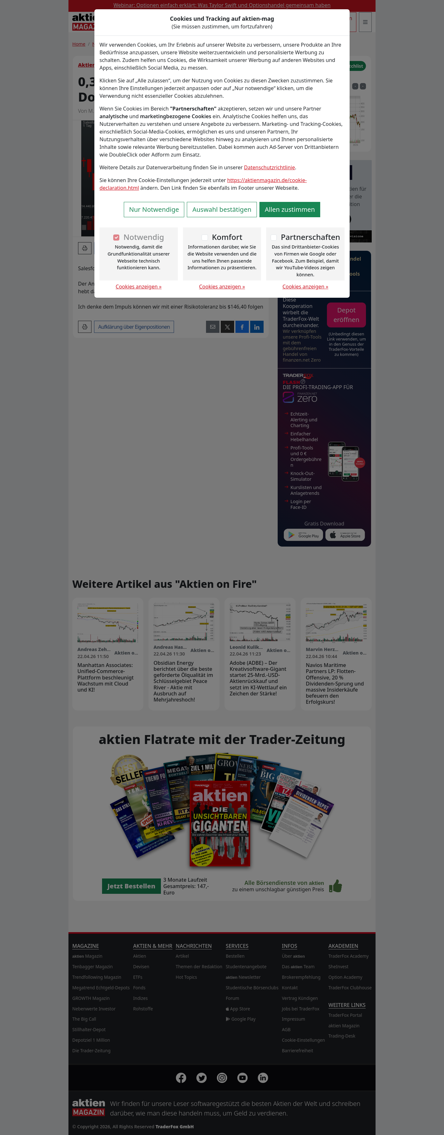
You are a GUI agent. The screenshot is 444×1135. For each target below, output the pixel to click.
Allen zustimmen (290, 209)
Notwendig (143, 237)
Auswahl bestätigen (221, 209)
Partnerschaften (310, 237)
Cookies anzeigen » (139, 286)
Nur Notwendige (154, 209)
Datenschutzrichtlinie (269, 167)
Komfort (227, 237)
